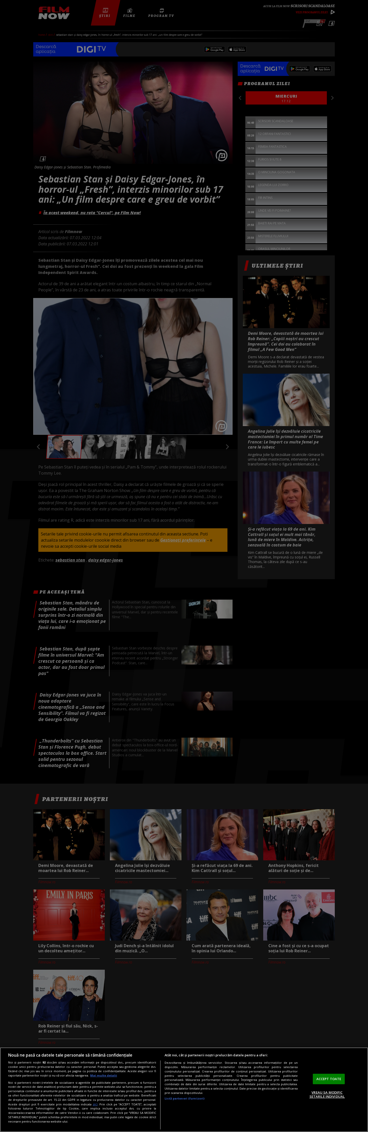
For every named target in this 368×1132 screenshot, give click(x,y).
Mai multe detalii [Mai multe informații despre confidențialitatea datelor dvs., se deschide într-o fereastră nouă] (103, 1075)
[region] (184, 1089)
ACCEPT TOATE (328, 1079)
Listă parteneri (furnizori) (184, 1098)
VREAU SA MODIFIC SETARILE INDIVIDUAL (327, 1094)
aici (95, 1104)
